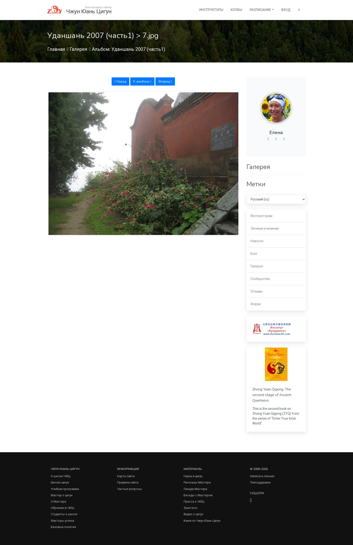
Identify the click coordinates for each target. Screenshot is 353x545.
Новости (256, 241)
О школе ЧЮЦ (60, 476)
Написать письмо (262, 476)
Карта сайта (126, 476)
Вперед (165, 81)
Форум (255, 304)
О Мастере (58, 501)
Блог (254, 253)
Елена (276, 132)
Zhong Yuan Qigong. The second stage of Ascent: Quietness (272, 395)
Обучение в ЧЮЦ (62, 508)
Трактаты (190, 508)
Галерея (78, 49)
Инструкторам (261, 216)
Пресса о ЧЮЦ (194, 501)
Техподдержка (260, 482)
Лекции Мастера (195, 489)
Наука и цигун (193, 476)
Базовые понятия (63, 527)
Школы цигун (60, 482)
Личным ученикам (264, 228)
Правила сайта (127, 482)
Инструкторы (211, 10)
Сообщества (260, 279)
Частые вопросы (129, 489)
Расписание (260, 10)
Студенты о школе (64, 514)
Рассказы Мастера (197, 482)
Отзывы (256, 291)
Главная (56, 49)
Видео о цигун (193, 514)
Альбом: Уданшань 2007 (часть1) (128, 49)
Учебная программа (65, 489)
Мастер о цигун (61, 495)
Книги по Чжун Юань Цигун (202, 520)
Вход (286, 10)
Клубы (236, 10)
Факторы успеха (62, 520)
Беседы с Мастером (198, 495)
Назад (120, 81)
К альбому (142, 81)
